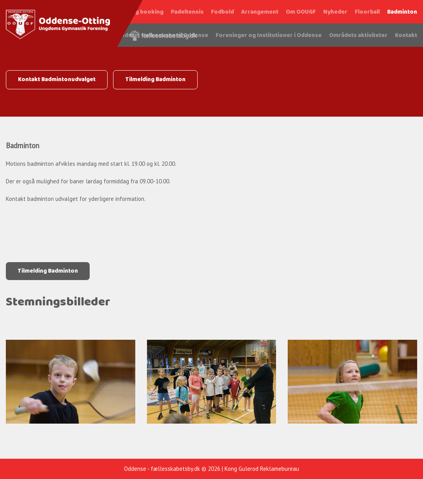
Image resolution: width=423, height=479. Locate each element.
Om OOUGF (301, 12)
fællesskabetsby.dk (175, 468)
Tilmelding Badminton (155, 79)
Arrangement (259, 12)
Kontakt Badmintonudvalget (57, 79)
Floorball (367, 12)
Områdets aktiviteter (358, 35)
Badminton (402, 12)
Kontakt (406, 35)
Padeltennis (187, 12)
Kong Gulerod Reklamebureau (262, 468)
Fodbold (222, 12)
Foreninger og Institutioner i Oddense (269, 35)
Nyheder (335, 12)
